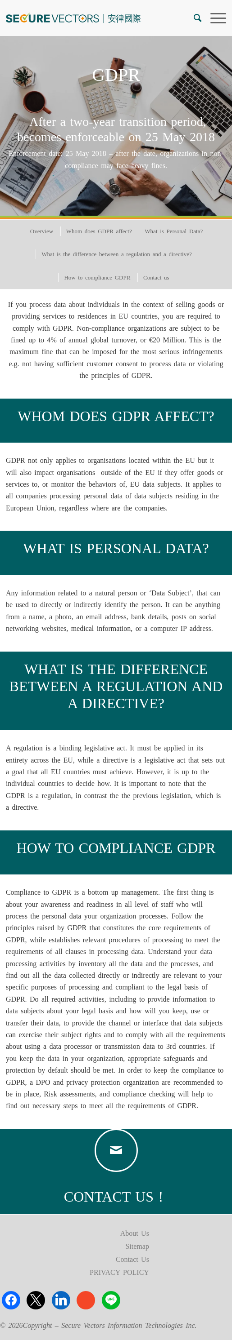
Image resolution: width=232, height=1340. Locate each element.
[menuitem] (193, 18)
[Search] (193, 18)
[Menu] (213, 18)
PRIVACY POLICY (119, 1272)
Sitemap (137, 1246)
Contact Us (132, 1259)
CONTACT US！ (116, 1197)
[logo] (94, 18)
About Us (134, 1233)
